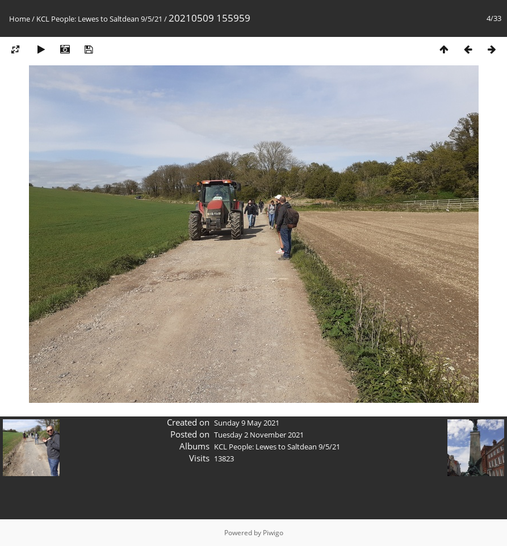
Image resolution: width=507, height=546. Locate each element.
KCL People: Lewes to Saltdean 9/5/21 (99, 19)
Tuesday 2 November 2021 (259, 435)
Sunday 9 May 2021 (246, 423)
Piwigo (273, 532)
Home (19, 19)
